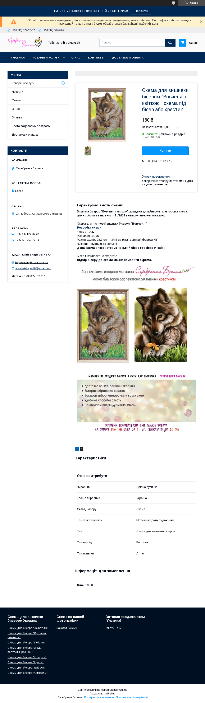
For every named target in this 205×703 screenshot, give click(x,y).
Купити (165, 151)
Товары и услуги (46, 57)
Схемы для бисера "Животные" (28, 627)
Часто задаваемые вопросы (31, 126)
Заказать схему (66, 627)
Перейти (141, 11)
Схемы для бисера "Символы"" (28, 672)
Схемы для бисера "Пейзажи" (27, 642)
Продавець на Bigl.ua (102, 693)
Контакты (96, 57)
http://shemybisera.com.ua (31, 262)
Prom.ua (122, 689)
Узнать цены (113, 627)
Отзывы (17, 117)
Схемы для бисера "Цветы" (26, 662)
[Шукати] (170, 43)
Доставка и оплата (128, 57)
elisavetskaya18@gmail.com (33, 268)
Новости (17, 91)
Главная (18, 57)
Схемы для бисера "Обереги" (27, 657)
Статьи (17, 100)
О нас (76, 57)
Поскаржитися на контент (99, 697)
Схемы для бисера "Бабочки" (27, 667)
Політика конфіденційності (132, 697)
